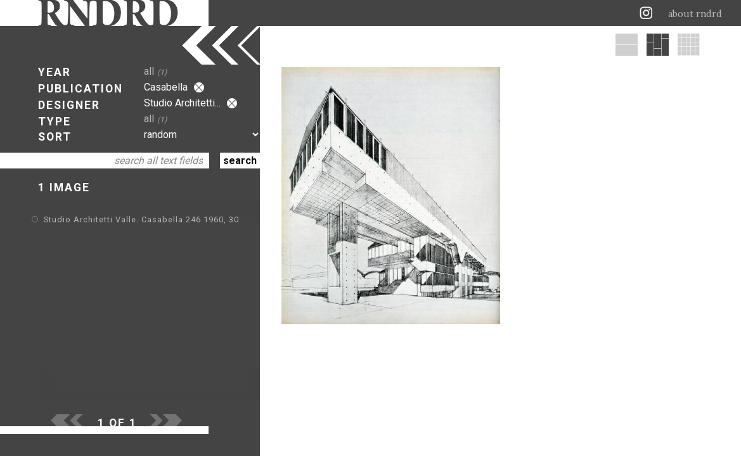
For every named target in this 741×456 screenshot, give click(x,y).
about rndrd (695, 14)
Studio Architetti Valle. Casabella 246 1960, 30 (141, 219)
